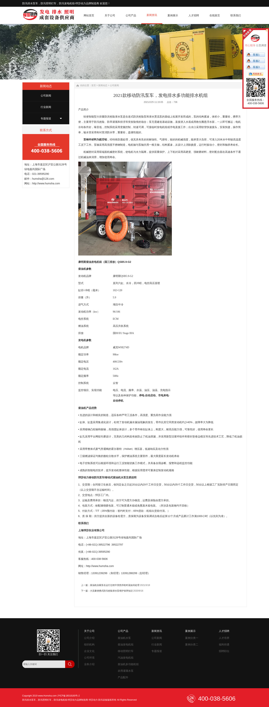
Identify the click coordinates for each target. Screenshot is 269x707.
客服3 (256, 67)
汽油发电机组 (125, 657)
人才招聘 (224, 630)
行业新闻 (46, 107)
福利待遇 (224, 644)
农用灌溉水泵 (125, 670)
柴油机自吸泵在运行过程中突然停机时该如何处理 (114, 585)
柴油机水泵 (124, 637)
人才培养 (224, 637)
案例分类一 (191, 637)
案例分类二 (191, 644)
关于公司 (89, 630)
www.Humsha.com (47, 695)
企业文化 (89, 651)
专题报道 (46, 118)
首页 (93, 85)
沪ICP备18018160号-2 (68, 695)
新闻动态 (102, 85)
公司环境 (89, 657)
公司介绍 (89, 637)
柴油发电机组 (125, 644)
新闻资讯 (156, 630)
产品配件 (123, 677)
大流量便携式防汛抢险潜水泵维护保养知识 (111, 590)
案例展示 (190, 630)
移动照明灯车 (125, 651)
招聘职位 (224, 651)
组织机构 (89, 644)
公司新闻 (46, 95)
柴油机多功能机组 (128, 664)
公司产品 (123, 630)
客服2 (256, 60)
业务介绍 (89, 664)
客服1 (256, 54)
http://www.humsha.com (46, 183)
